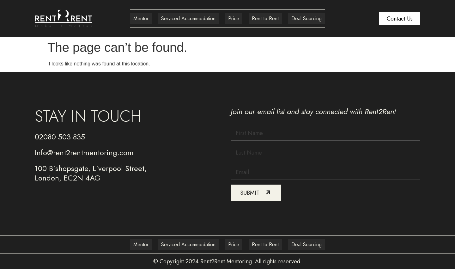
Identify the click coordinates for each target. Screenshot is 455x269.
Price (233, 18)
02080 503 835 (60, 136)
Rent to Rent (265, 18)
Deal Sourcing (306, 18)
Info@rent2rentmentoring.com (84, 152)
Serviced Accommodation (188, 18)
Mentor (141, 18)
